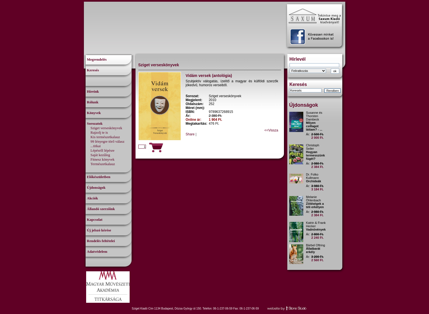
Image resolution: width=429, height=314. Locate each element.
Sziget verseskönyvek (106, 128)
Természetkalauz (103, 164)
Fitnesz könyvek (103, 159)
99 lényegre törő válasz (108, 141)
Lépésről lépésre (103, 150)
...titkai (96, 146)
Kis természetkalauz (105, 137)
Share (190, 134)
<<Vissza (271, 130)
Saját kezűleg (100, 155)
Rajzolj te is (99, 132)
